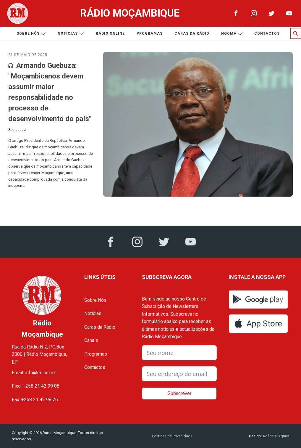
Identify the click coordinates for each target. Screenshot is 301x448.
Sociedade (17, 130)
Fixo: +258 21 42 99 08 (35, 386)
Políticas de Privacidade (172, 436)
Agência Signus (275, 436)
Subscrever (179, 393)
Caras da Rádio (191, 33)
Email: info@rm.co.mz (34, 372)
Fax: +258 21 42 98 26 (35, 399)
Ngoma (232, 33)
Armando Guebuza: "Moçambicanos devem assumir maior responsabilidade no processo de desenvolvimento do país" (49, 92)
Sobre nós (31, 33)
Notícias (71, 33)
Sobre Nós (95, 300)
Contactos (267, 33)
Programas (150, 33)
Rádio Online (110, 33)
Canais (91, 340)
